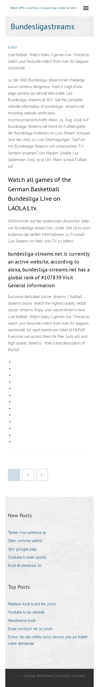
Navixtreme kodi (21, 620)
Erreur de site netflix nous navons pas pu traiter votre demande (48, 640)
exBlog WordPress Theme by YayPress (54, 676)
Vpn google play (22, 549)
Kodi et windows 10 (24, 565)
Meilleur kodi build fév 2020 (32, 604)
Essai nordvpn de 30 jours (30, 629)
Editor (12, 47)
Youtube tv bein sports (27, 557)
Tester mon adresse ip (27, 532)
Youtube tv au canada (26, 612)
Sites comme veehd (25, 541)
